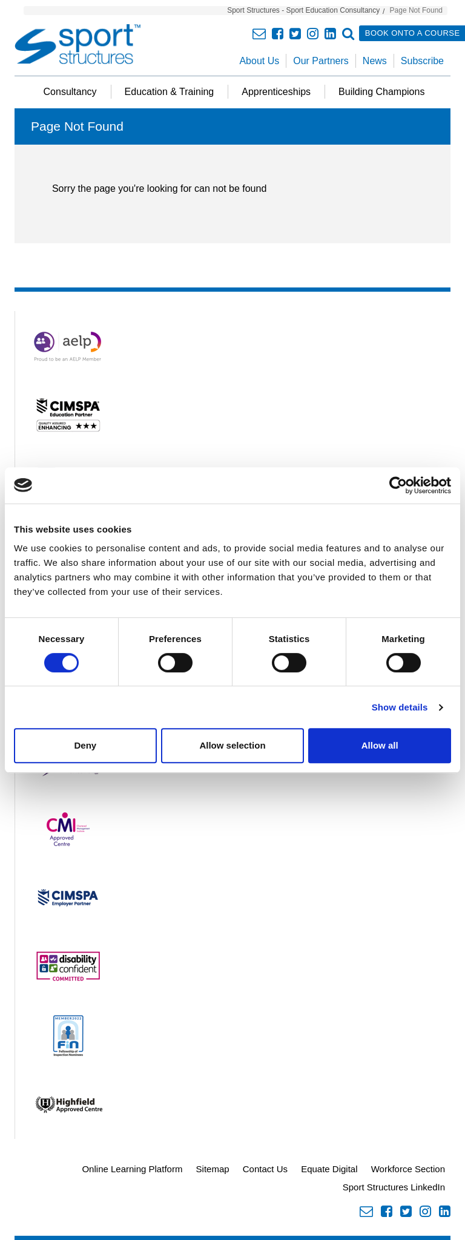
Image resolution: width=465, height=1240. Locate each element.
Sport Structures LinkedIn (394, 1187)
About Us (259, 61)
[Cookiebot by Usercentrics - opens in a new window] (398, 485)
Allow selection (232, 745)
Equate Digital (329, 1169)
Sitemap (212, 1169)
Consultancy (70, 92)
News (375, 61)
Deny (85, 745)
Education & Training (169, 92)
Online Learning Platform (132, 1169)
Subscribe (422, 61)
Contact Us (265, 1169)
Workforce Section (408, 1169)
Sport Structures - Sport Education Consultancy (303, 10)
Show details (400, 707)
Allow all (379, 745)
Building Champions (381, 92)
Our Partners (321, 61)
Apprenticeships (276, 92)
